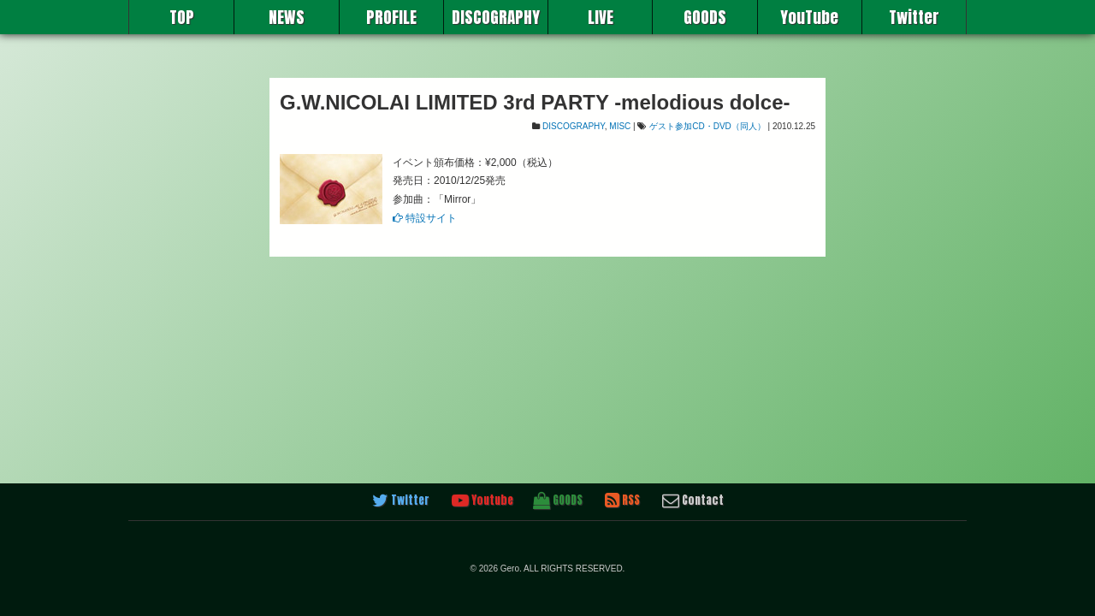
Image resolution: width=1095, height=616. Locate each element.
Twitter (914, 17)
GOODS (705, 17)
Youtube (482, 500)
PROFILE (391, 17)
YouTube (809, 17)
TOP (181, 17)
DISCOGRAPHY (496, 17)
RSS (622, 500)
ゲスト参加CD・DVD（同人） (707, 126)
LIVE (600, 17)
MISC (619, 126)
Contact (693, 500)
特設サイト (425, 218)
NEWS (287, 17)
